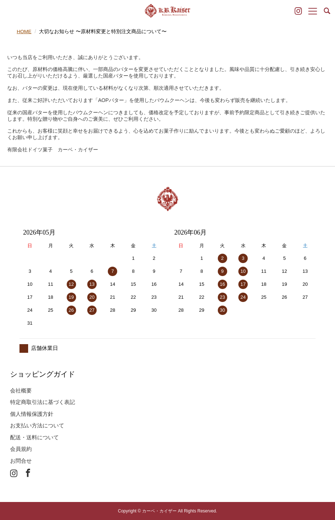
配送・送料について (34, 437)
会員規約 (21, 449)
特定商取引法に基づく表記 (42, 402)
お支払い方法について (37, 425)
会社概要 (21, 390)
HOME (24, 31)
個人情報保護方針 (31, 413)
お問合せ (21, 460)
